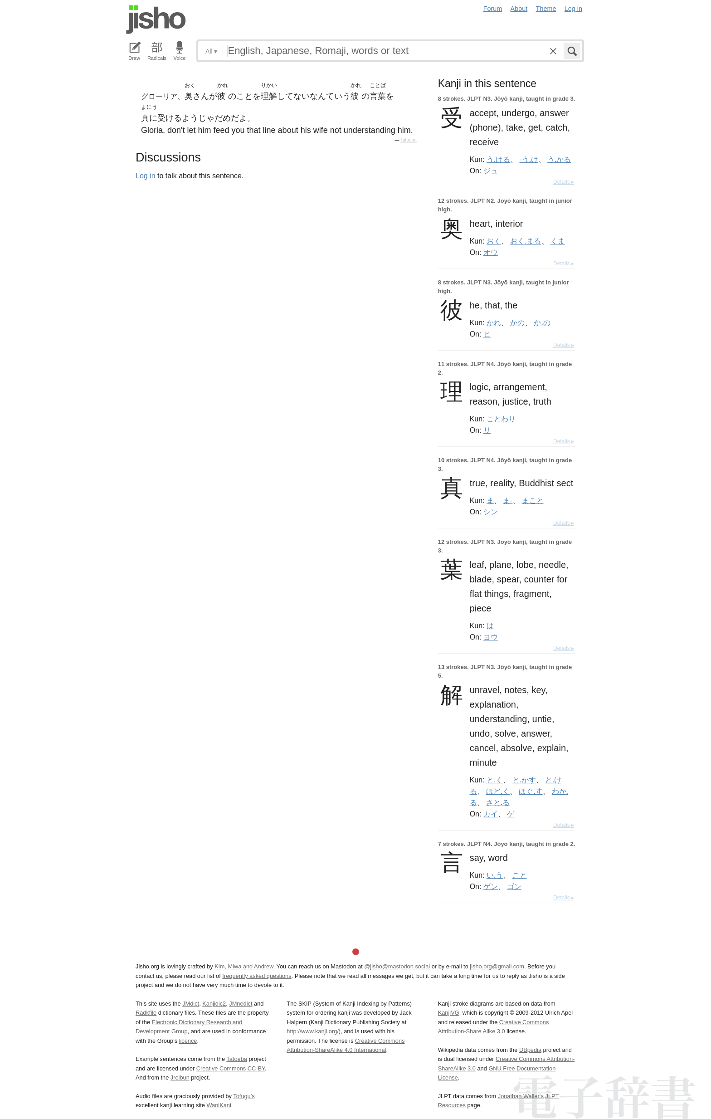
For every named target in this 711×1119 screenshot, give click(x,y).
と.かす (524, 780)
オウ (490, 252)
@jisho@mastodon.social (397, 966)
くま (557, 241)
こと (519, 875)
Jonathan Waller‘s (521, 1096)
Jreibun (180, 1077)
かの (517, 322)
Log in (573, 8)
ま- (507, 500)
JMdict (190, 1003)
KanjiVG (448, 1012)
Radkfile (146, 1012)
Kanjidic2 (214, 1003)
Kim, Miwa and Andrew (243, 966)
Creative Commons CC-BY (230, 1068)
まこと (533, 500)
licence (188, 1040)
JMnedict (240, 1003)
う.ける (498, 159)
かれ (494, 322)
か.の (542, 322)
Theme (546, 8)
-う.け (529, 159)
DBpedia (530, 1049)
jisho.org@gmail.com (497, 966)
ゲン (490, 886)
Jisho (156, 19)
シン (490, 512)
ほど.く (498, 791)
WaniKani (219, 1105)
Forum (492, 8)
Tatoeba (408, 139)
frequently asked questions (256, 975)
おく (494, 241)
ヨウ (490, 637)
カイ (490, 814)
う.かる (559, 159)
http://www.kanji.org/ (313, 1031)
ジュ (490, 171)
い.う (495, 875)
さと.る (498, 802)
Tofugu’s (243, 1096)
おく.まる (525, 241)
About (519, 8)
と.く (495, 780)
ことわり (501, 419)
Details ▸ (563, 182)
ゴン (514, 886)
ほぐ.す (530, 791)
